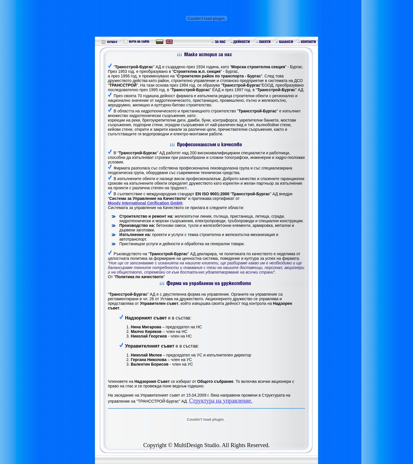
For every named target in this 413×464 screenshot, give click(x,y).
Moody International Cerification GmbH (145, 203)
